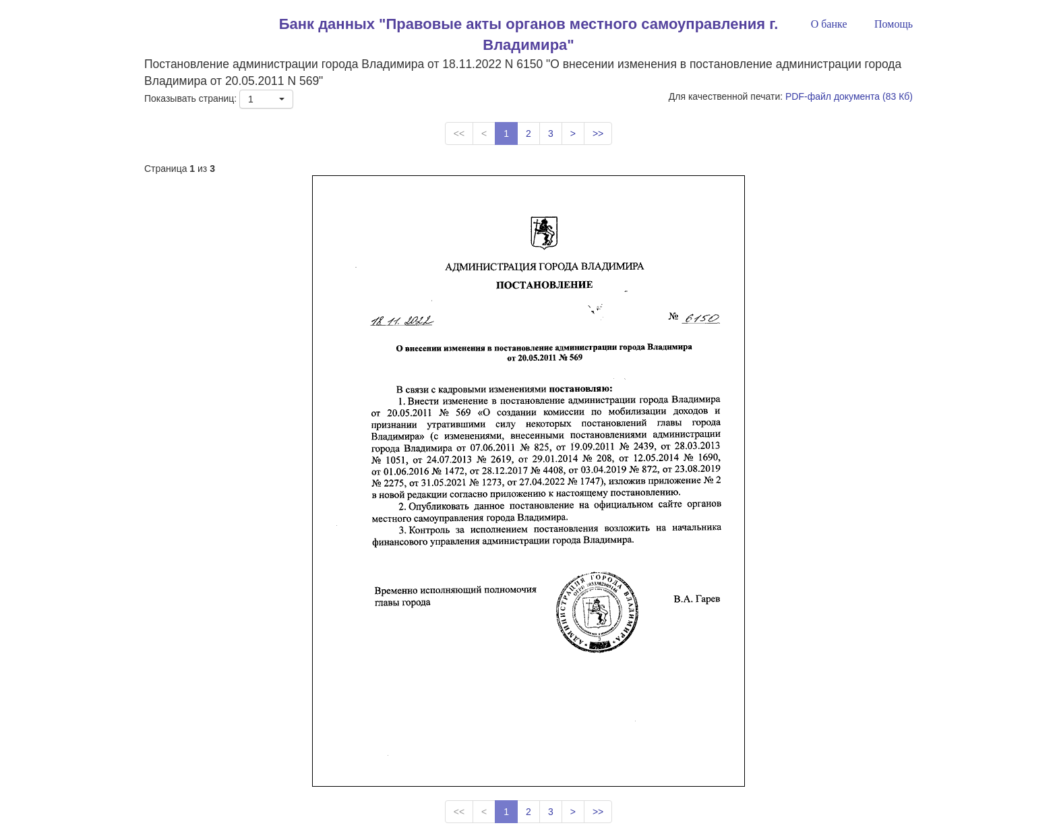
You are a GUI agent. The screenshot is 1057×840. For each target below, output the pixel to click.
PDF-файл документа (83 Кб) (849, 96)
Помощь (893, 24)
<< (459, 133)
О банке (829, 24)
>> (598, 133)
